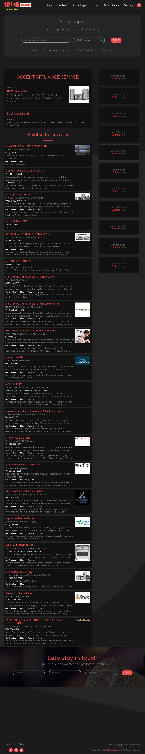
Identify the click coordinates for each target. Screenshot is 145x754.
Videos (96, 5)
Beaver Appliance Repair (19, 593)
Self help (129, 5)
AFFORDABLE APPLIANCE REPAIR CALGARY (30, 277)
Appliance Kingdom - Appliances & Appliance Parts (34, 411)
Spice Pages (79, 5)
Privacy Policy (114, 744)
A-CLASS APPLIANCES (18, 261)
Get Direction (10, 161)
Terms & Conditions (86, 50)
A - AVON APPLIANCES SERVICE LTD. (26, 146)
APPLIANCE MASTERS (17, 437)
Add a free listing (63, 50)
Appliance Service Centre (19, 518)
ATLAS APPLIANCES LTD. (19, 545)
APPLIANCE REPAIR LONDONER (23, 491)
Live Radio (62, 5)
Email (20, 183)
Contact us (106, 50)
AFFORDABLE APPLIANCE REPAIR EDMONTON (32, 303)
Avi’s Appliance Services (18, 572)
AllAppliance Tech (15, 357)
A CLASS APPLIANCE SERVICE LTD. (25, 170)
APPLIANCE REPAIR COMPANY (22, 464)
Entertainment (112, 5)
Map (22, 161)
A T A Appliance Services (19, 194)
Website (11, 183)
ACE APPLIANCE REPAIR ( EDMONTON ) (28, 234)
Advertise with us (42, 50)
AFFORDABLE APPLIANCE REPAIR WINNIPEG (30, 330)
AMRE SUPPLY (13, 384)
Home (49, 5)
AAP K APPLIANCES (16, 221)
